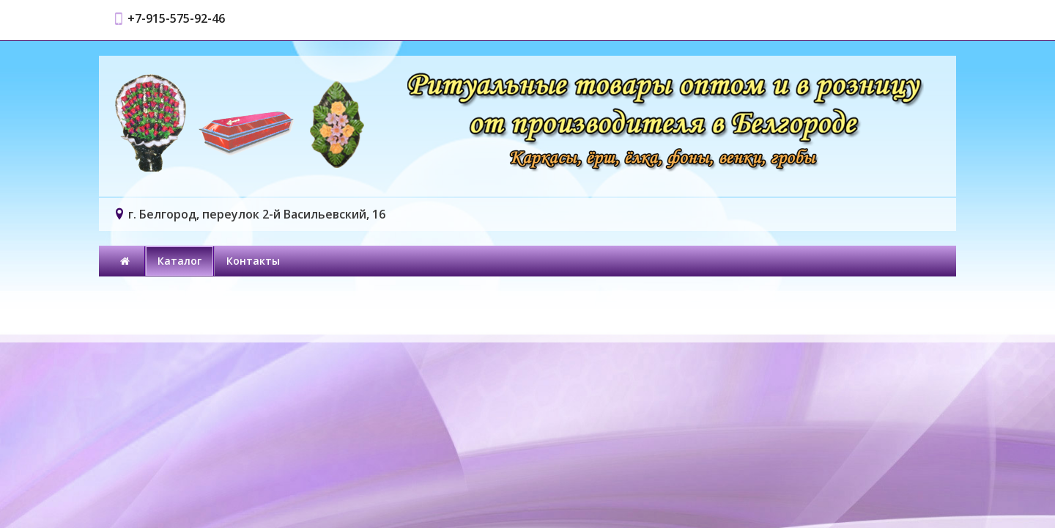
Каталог (179, 261)
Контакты (253, 261)
